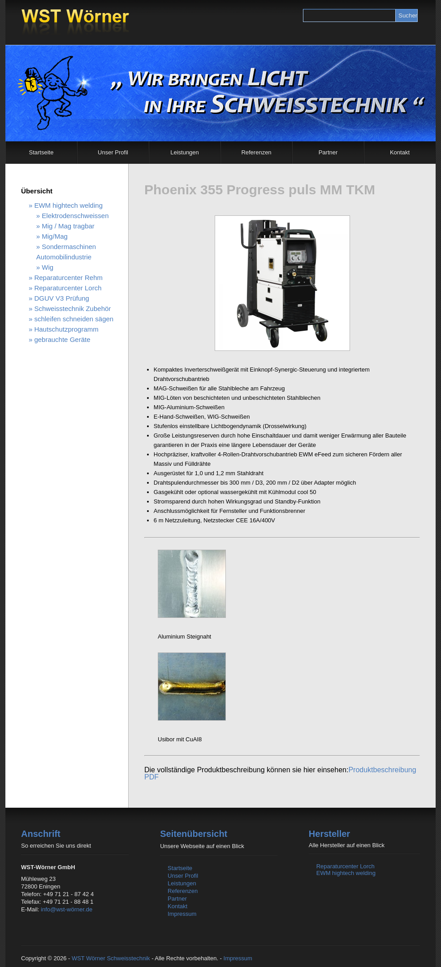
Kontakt (400, 152)
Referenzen (256, 152)
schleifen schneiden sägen (73, 319)
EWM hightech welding (68, 205)
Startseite (41, 152)
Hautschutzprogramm (66, 329)
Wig (47, 267)
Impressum (182, 913)
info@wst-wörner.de (66, 909)
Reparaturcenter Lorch (67, 288)
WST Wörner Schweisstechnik (111, 958)
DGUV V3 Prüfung (61, 298)
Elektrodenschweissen (75, 215)
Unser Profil (113, 152)
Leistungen (184, 152)
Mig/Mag (55, 236)
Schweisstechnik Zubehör (72, 308)
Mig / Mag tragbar (68, 226)
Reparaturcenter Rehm (68, 277)
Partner (328, 152)
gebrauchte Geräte (62, 339)
